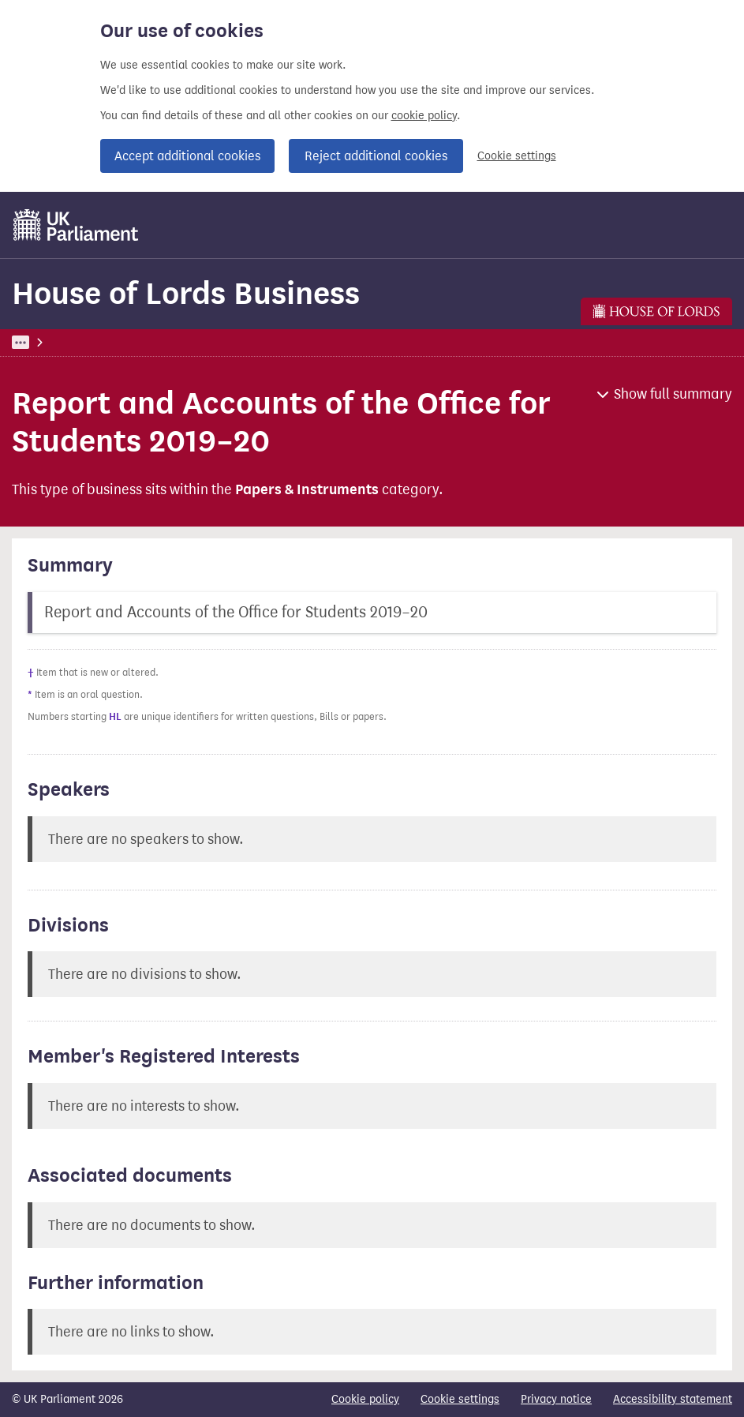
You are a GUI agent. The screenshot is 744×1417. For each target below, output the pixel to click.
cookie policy (424, 115)
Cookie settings (516, 156)
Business (128, 342)
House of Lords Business (186, 293)
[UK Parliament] (76, 225)
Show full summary (673, 394)
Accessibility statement (672, 1399)
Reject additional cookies (376, 155)
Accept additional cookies (187, 155)
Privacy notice (556, 1399)
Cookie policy (365, 1399)
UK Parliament (48, 342)
